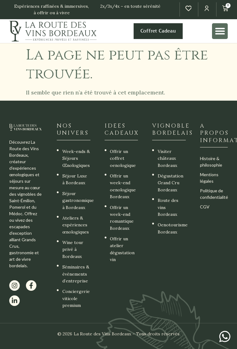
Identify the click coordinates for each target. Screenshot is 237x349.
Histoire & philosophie (211, 162)
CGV (205, 206)
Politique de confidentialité (214, 194)
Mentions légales (209, 178)
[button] (220, 31)
